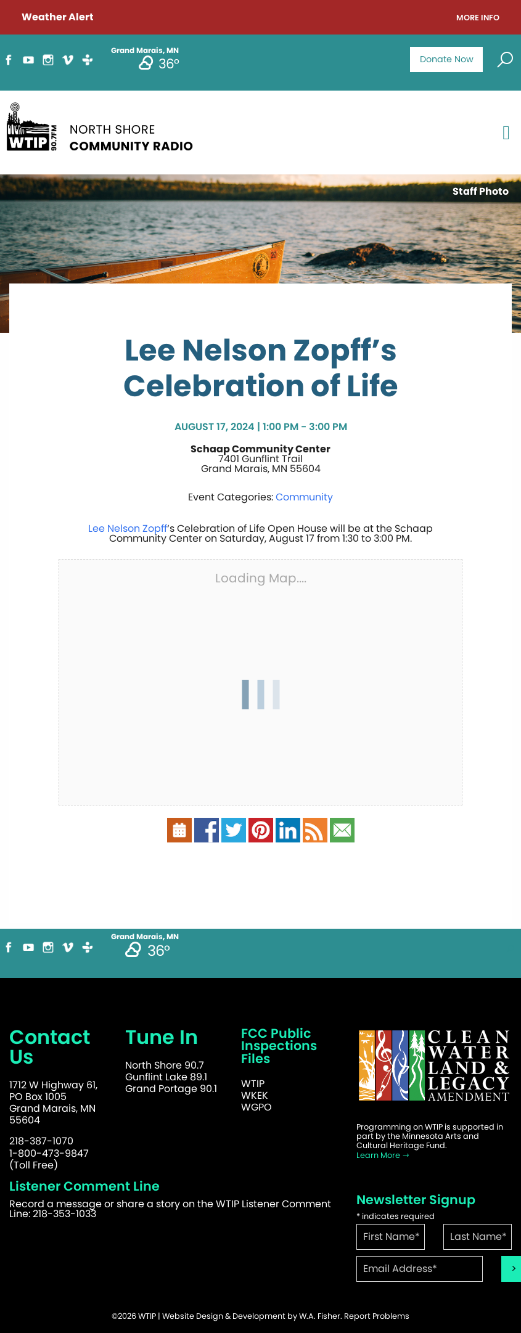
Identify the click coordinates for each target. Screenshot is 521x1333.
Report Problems (376, 1316)
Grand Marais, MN (145, 936)
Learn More (383, 1155)
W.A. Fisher (319, 1316)
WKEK (254, 1095)
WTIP (253, 1084)
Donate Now (447, 59)
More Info (477, 18)
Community (304, 497)
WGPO (256, 1107)
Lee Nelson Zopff (127, 528)
